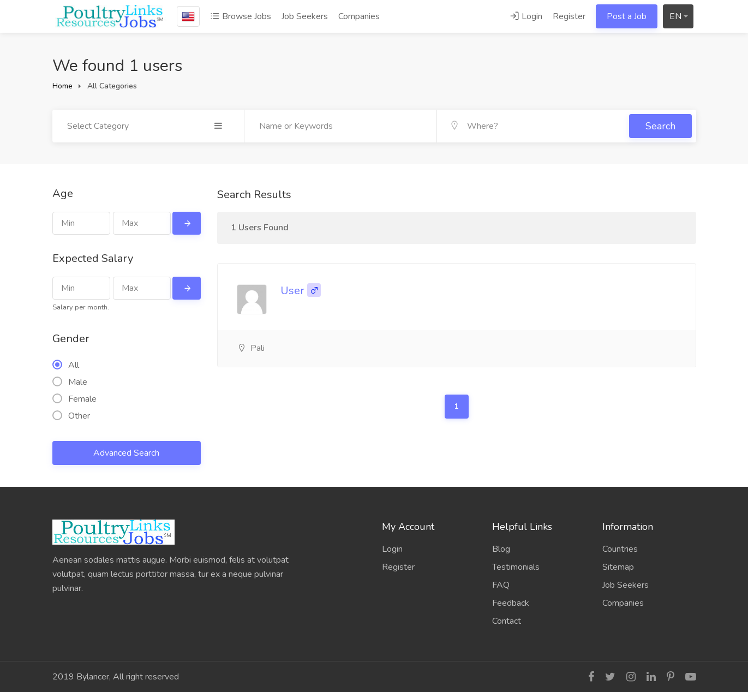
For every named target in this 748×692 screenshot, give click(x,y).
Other (71, 416)
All (65, 365)
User (292, 290)
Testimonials (516, 567)
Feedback (510, 603)
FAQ (501, 585)
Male (69, 382)
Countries (620, 549)
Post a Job (627, 16)
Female (74, 399)
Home (62, 86)
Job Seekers (305, 16)
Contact (506, 621)
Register (569, 16)
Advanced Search (126, 453)
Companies (359, 16)
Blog (501, 549)
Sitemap (618, 567)
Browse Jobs (240, 16)
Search (660, 126)
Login (526, 16)
